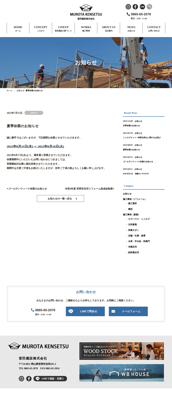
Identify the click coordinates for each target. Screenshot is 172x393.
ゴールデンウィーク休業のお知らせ (27, 188)
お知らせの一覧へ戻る (60, 198)
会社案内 (108, 31)
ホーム (18, 31)
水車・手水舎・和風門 (139, 246)
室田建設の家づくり (63, 31)
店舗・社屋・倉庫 (136, 240)
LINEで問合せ (88, 316)
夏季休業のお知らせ (134, 154)
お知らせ (131, 31)
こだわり (40, 31)
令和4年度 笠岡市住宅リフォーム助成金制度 (89, 188)
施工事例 (86, 31)
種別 (130, 214)
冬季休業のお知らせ (134, 125)
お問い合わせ (154, 31)
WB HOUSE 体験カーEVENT (140, 178)
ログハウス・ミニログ (139, 224)
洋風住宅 (132, 251)
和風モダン (133, 235)
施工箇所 (132, 208)
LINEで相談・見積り (48, 383)
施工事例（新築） (131, 219)
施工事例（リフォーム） (135, 204)
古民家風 (132, 229)
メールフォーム (131, 316)
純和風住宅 (133, 257)
